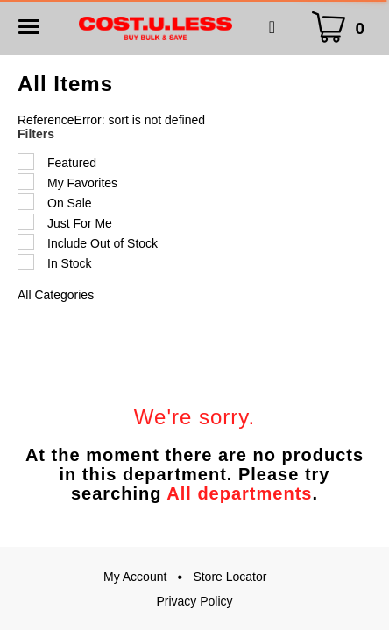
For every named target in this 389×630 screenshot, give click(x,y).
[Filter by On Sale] (26, 201)
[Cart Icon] (342, 27)
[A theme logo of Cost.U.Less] (155, 27)
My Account (134, 577)
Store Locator (229, 577)
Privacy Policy (194, 601)
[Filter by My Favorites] (26, 181)
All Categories (56, 295)
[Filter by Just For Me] (26, 222)
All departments (239, 493)
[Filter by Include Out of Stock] (26, 242)
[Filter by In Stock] (26, 262)
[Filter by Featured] (26, 161)
